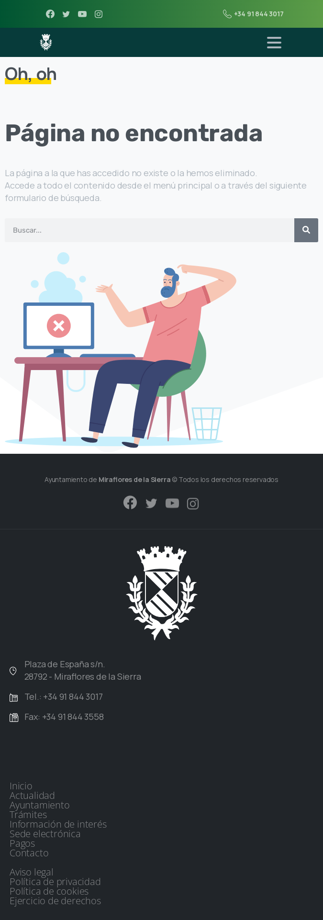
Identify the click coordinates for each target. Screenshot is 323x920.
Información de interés (58, 824)
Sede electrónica (45, 834)
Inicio (21, 786)
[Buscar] (306, 230)
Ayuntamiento (40, 805)
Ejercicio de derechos (55, 901)
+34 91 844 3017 (253, 14)
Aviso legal (32, 872)
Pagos (22, 843)
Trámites (28, 814)
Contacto (29, 853)
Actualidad (32, 795)
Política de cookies (49, 891)
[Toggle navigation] (274, 42)
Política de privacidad (55, 881)
